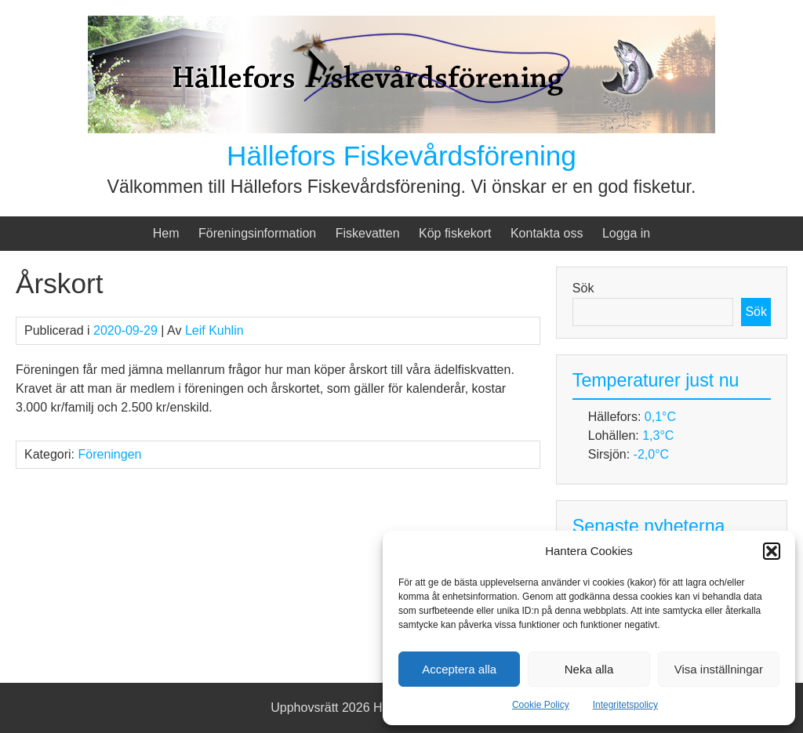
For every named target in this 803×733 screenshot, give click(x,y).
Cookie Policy (540, 704)
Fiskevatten (368, 233)
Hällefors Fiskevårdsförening (401, 155)
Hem (166, 233)
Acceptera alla (459, 669)
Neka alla (589, 669)
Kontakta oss (547, 233)
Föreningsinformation (257, 233)
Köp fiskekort (455, 233)
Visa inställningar (718, 669)
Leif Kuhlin (214, 330)
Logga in (626, 233)
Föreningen (109, 454)
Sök (583, 288)
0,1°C (660, 416)
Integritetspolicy (625, 704)
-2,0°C (652, 454)
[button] (771, 551)
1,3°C (658, 435)
